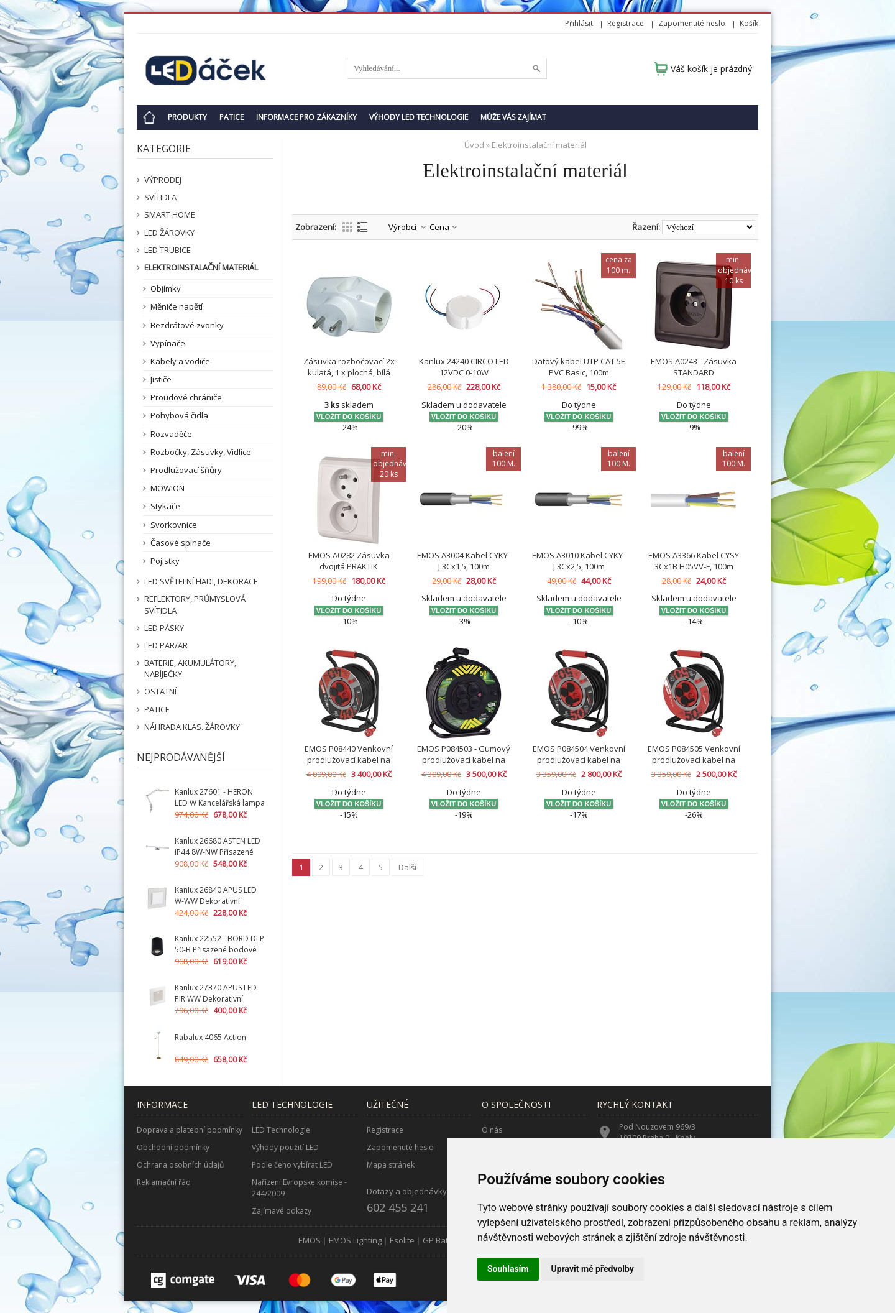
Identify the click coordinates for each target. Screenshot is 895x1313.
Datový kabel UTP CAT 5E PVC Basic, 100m (578, 367)
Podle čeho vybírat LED (292, 1164)
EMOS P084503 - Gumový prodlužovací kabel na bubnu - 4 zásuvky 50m (463, 759)
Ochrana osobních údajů (180, 1164)
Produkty (187, 117)
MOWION (167, 488)
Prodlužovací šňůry (186, 470)
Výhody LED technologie (418, 117)
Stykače (165, 506)
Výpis (362, 227)
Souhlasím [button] (508, 1269)
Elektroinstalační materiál (201, 267)
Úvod (474, 144)
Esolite (402, 1240)
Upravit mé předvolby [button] (592, 1269)
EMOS (309, 1240)
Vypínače (167, 343)
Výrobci (402, 227)
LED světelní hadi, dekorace (201, 581)
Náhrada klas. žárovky (192, 726)
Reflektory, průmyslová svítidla (195, 604)
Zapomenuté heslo (691, 23)
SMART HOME (169, 214)
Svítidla (160, 197)
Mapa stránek (391, 1164)
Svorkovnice (173, 524)
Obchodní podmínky (173, 1147)
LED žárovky (169, 232)
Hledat (536, 68)
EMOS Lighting (355, 1240)
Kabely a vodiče (180, 361)
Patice (231, 117)
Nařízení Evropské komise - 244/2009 (299, 1188)
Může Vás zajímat (513, 117)
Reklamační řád (164, 1182)
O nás (492, 1130)
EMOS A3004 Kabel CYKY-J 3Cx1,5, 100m (463, 561)
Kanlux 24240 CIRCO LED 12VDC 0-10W (464, 367)
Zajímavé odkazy (281, 1210)
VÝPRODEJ (162, 179)
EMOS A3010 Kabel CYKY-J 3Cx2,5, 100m (578, 561)
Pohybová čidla (179, 415)
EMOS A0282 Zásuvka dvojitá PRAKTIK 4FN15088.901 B (349, 566)
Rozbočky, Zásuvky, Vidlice (200, 452)
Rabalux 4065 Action (210, 1037)
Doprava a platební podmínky (189, 1130)
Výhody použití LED (285, 1147)
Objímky (165, 288)
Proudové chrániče (186, 397)
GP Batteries (446, 1240)
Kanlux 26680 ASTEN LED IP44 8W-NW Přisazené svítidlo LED (217, 852)
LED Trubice (167, 250)
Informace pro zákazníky (306, 117)
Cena (439, 227)
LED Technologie (281, 1130)
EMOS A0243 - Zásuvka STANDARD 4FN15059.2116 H (694, 372)
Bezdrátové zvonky (187, 325)
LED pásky (164, 627)
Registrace (625, 23)
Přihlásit (579, 23)
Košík (749, 23)
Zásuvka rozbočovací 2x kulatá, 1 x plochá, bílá (349, 367)
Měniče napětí (176, 306)
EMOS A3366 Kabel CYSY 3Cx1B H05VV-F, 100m (693, 561)
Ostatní (160, 691)
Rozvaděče (171, 434)
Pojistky (165, 560)
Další (407, 867)
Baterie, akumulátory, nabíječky (190, 668)
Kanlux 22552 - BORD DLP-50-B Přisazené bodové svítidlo (221, 949)
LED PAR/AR (166, 645)
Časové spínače (180, 542)
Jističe (161, 379)
